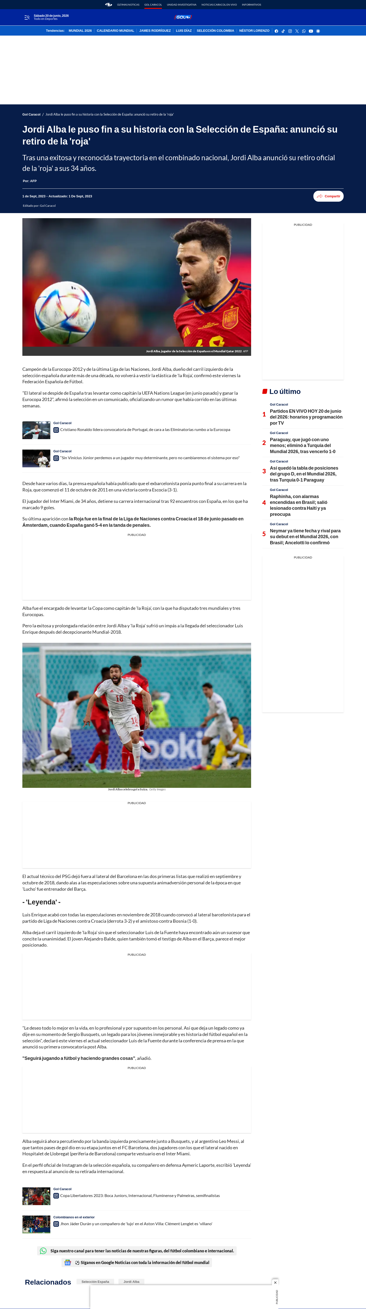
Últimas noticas (128, 4)
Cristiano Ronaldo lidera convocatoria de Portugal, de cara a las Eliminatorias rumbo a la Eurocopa (145, 429)
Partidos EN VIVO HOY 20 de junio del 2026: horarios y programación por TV (306, 417)
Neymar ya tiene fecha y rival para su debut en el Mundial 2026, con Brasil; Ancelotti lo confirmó (305, 536)
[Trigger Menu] (26, 17)
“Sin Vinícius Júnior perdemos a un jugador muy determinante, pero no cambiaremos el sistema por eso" (150, 457)
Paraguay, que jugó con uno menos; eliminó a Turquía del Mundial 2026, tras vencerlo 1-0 (303, 445)
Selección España (95, 1282)
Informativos (251, 4)
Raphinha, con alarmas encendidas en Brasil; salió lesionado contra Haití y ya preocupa (298, 505)
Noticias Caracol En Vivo (219, 4)
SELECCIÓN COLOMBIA (215, 31)
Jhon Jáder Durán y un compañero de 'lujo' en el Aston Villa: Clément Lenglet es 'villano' (136, 1223)
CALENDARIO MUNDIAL (115, 31)
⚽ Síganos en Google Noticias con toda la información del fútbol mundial (136, 1262)
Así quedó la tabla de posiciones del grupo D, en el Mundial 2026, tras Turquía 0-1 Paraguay (304, 474)
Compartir (328, 196)
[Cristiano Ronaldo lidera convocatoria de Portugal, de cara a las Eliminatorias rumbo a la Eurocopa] (36, 430)
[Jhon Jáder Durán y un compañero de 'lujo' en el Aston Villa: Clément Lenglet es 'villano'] (36, 1224)
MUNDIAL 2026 (80, 31)
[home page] (108, 5)
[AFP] (33, 181)
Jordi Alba (131, 1282)
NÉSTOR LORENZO (254, 31)
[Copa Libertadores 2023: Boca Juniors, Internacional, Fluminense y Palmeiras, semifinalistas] (36, 1196)
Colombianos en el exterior (74, 1217)
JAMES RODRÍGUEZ (155, 31)
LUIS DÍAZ (184, 31)
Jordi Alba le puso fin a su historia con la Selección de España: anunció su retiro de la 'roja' (109, 114)
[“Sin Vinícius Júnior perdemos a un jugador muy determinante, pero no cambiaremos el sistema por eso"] (36, 458)
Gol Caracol (153, 4)
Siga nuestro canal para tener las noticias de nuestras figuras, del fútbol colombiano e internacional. (137, 1251)
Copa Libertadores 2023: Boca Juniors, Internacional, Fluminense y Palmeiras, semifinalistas (140, 1195)
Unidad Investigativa (181, 4)
